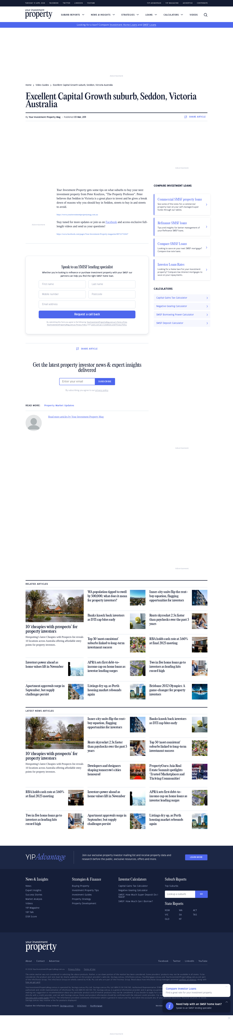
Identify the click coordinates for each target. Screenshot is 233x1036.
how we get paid (33, 982)
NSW (167, 910)
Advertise (188, 3)
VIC (166, 915)
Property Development (84, 904)
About (29, 961)
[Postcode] (111, 294)
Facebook (54, 3)
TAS (195, 915)
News (28, 886)
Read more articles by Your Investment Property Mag (76, 416)
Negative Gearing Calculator (133, 890)
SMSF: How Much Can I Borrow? (135, 901)
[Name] (62, 284)
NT (180, 919)
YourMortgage (96, 1006)
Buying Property (80, 886)
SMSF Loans (149, 25)
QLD (167, 919)
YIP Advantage (154, 3)
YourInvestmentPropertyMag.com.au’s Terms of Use (107, 322)
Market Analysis (34, 899)
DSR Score (31, 917)
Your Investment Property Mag (45, 117)
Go (201, 894)
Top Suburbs (171, 886)
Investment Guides (82, 895)
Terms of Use (89, 969)
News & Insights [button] (103, 15)
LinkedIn (78, 3)
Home (29, 85)
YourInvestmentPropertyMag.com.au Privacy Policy (67, 325)
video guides (42, 85)
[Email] (87, 304)
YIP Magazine (172, 3)
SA (180, 915)
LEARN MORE (196, 857)
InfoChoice (82, 1006)
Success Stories (34, 895)
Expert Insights (33, 890)
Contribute (202, 3)
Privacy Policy (74, 969)
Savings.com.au (67, 1006)
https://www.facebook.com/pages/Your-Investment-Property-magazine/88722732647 (92, 234)
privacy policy (101, 390)
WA (181, 910)
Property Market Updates (59, 406)
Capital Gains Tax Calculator (133, 886)
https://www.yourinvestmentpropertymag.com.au (77, 214)
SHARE (195, 117)
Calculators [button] (173, 15)
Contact (40, 961)
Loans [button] (151, 15)
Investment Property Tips (85, 890)
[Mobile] (62, 294)
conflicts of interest (187, 980)
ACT (195, 910)
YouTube (203, 961)
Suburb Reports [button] (72, 15)
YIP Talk (30, 912)
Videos (194, 15)
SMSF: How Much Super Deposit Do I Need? (138, 896)
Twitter (66, 3)
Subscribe (104, 382)
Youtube (91, 3)
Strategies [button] (130, 15)
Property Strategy (81, 899)
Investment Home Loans (123, 25)
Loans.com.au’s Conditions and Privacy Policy (109, 325)
